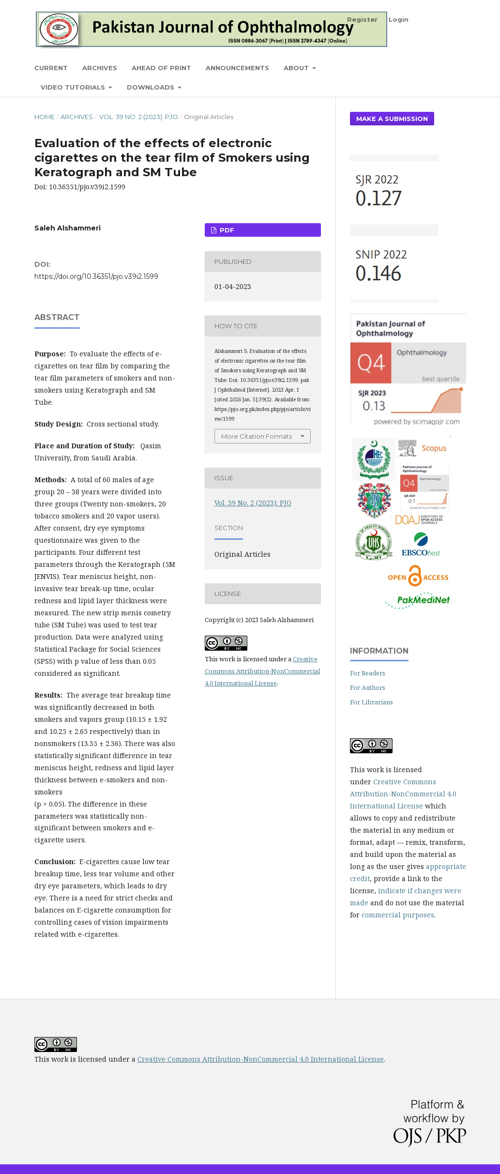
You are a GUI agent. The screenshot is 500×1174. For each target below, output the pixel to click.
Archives (99, 68)
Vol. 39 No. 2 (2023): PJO (138, 117)
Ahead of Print (161, 68)
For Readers (367, 673)
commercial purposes (398, 914)
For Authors (367, 687)
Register (362, 19)
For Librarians (371, 702)
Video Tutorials (74, 87)
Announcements (237, 68)
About (297, 68)
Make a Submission (392, 118)
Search (443, 67)
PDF (226, 230)
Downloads (151, 87)
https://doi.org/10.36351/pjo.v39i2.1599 (96, 276)
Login (399, 19)
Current (51, 68)
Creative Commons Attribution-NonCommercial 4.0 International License (262, 671)
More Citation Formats (256, 436)
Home (44, 117)
